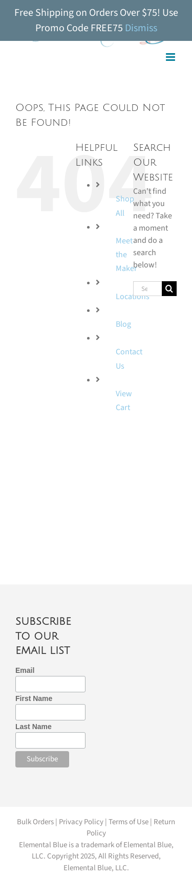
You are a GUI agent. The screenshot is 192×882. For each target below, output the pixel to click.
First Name (33, 698)
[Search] (169, 288)
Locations (133, 296)
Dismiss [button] (141, 28)
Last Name (33, 726)
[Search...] (147, 288)
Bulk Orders (35, 822)
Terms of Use (128, 822)
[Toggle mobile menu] (171, 57)
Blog (123, 324)
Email (24, 670)
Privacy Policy (81, 822)
